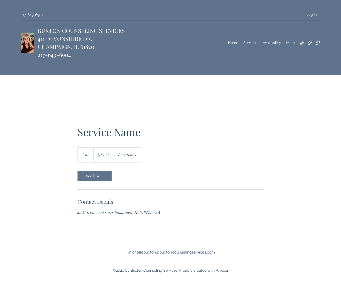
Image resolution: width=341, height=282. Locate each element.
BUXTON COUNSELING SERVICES (81, 30)
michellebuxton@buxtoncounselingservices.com (171, 252)
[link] (95, 176)
